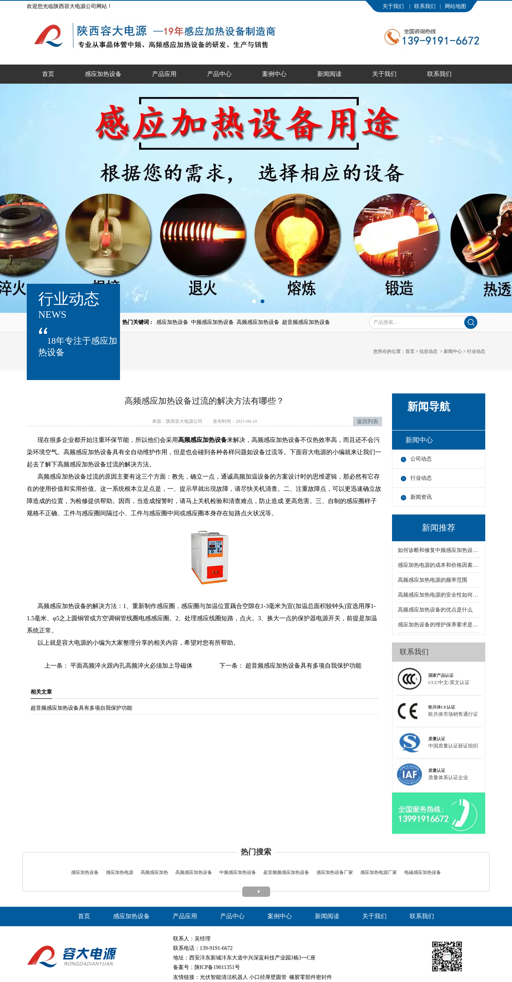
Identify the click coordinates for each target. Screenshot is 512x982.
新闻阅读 (329, 74)
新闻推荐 (438, 527)
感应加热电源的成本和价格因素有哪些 (439, 565)
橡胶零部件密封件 (310, 977)
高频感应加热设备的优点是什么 (435, 610)
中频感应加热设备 (237, 872)
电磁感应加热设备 (422, 872)
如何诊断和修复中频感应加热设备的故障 (439, 550)
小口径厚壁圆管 (268, 977)
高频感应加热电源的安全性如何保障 (439, 595)
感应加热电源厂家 (378, 872)
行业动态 (421, 478)
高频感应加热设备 (193, 872)
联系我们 (425, 6)
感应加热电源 (119, 872)
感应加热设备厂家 (334, 872)
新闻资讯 (421, 497)
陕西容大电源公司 (184, 421)
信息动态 (428, 351)
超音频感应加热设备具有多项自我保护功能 (302, 665)
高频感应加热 (154, 872)
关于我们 (393, 6)
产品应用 (164, 74)
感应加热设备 (103, 74)
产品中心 (219, 74)
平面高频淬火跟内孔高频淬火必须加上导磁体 (131, 665)
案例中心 (274, 74)
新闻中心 (453, 351)
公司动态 (421, 459)
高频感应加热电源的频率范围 (432, 580)
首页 (48, 74)
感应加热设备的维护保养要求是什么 (439, 625)
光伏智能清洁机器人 (224, 977)
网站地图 (455, 6)
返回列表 (367, 421)
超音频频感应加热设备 (285, 872)
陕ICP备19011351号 (217, 967)
